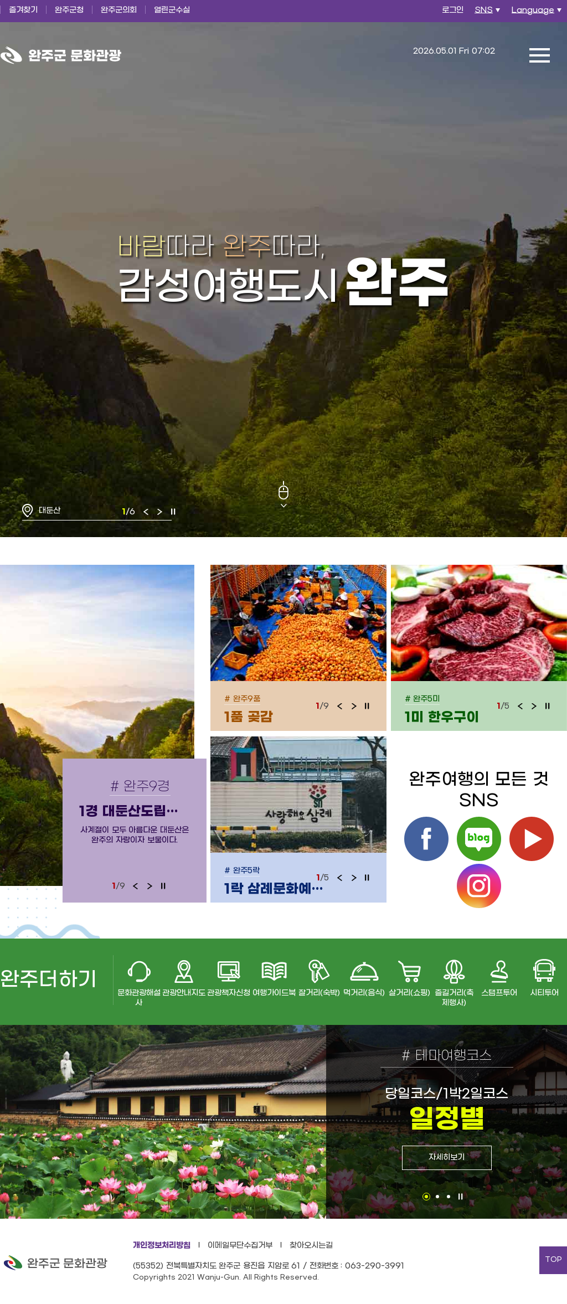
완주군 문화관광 (61, 55)
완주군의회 (119, 10)
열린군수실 (172, 10)
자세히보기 (447, 1157)
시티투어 (544, 993)
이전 (146, 511)
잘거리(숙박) (319, 993)
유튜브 (531, 839)
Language (538, 13)
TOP (553, 1260)
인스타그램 (479, 886)
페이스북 (426, 839)
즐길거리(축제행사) (454, 998)
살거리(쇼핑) (409, 993)
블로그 (479, 839)
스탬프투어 (499, 993)
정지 (173, 511)
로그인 (452, 10)
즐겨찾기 (23, 10)
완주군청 (69, 10)
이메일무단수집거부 (240, 1245)
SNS (489, 13)
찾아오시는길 (311, 1245)
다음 (159, 511)
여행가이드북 (274, 993)
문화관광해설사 (139, 998)
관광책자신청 (228, 993)
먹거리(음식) (364, 993)
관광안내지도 (183, 993)
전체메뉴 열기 (539, 55)
